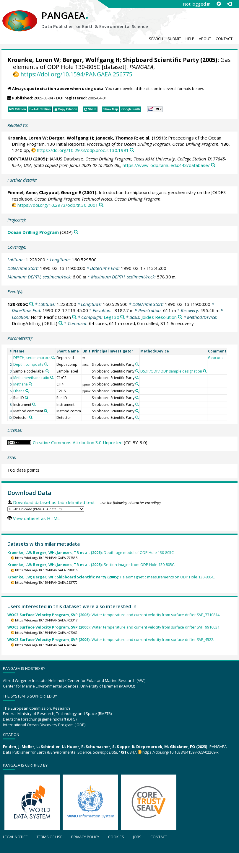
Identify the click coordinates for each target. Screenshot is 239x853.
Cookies (116, 836)
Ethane (19, 390)
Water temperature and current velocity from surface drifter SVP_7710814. (113, 614)
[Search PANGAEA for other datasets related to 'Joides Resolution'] (180, 317)
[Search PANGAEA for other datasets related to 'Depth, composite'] (46, 364)
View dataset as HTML (36, 518)
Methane (20, 384)
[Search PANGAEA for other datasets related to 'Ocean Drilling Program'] (76, 232)
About (205, 38)
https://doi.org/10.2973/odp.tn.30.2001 (57, 205)
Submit (174, 38)
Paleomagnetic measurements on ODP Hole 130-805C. (111, 577)
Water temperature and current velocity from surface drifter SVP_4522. (110, 639)
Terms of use (49, 836)
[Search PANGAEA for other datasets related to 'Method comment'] (46, 411)
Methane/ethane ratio (31, 377)
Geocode (216, 357)
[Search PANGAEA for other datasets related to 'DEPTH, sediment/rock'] (53, 357)
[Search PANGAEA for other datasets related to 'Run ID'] (26, 397)
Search (156, 38)
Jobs (137, 836)
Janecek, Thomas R (116, 138)
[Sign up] (218, 3)
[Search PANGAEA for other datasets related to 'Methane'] (30, 384)
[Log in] (229, 3)
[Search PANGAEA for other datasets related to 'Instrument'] (34, 404)
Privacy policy (85, 836)
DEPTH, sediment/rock (32, 357)
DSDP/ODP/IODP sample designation (171, 371)
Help (190, 38)
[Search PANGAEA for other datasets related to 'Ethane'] (27, 391)
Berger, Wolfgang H (91, 60)
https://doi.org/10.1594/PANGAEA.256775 (76, 74)
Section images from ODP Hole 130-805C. (91, 564)
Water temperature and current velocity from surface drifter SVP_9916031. (113, 627)
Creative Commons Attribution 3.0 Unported (78, 442)
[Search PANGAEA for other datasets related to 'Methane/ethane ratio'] (52, 377)
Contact (224, 38)
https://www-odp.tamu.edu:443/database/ (166, 165)
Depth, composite (28, 364)
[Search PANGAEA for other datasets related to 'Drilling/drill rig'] (60, 323)
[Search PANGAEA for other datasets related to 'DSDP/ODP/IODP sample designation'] (205, 371)
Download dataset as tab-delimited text (54, 502)
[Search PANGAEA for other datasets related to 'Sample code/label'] (47, 371)
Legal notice (15, 836)
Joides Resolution (159, 317)
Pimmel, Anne (22, 192)
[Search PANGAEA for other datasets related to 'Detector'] (30, 417)
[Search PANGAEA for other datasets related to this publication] (132, 150)
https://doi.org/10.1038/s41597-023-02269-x (180, 752)
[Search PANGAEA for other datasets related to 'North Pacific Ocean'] (74, 317)
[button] (155, 109)
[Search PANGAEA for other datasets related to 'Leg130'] (122, 317)
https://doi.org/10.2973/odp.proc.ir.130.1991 (83, 150)
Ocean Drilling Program (33, 232)
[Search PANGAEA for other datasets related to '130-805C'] (31, 304)
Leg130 (111, 317)
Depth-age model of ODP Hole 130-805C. (91, 552)
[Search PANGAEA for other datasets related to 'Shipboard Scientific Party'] (137, 364)
